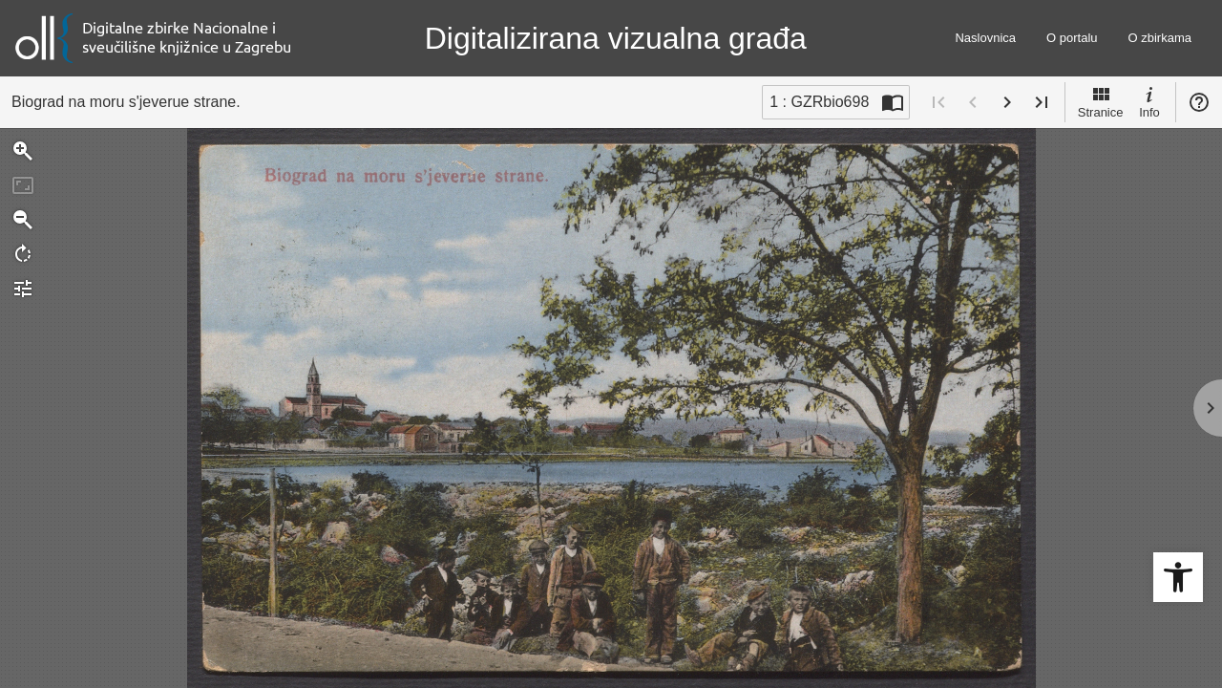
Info (1149, 101)
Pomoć (1199, 102)
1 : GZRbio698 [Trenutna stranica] (819, 102)
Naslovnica (985, 38)
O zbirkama (1159, 38)
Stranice (1101, 101)
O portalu (1071, 38)
